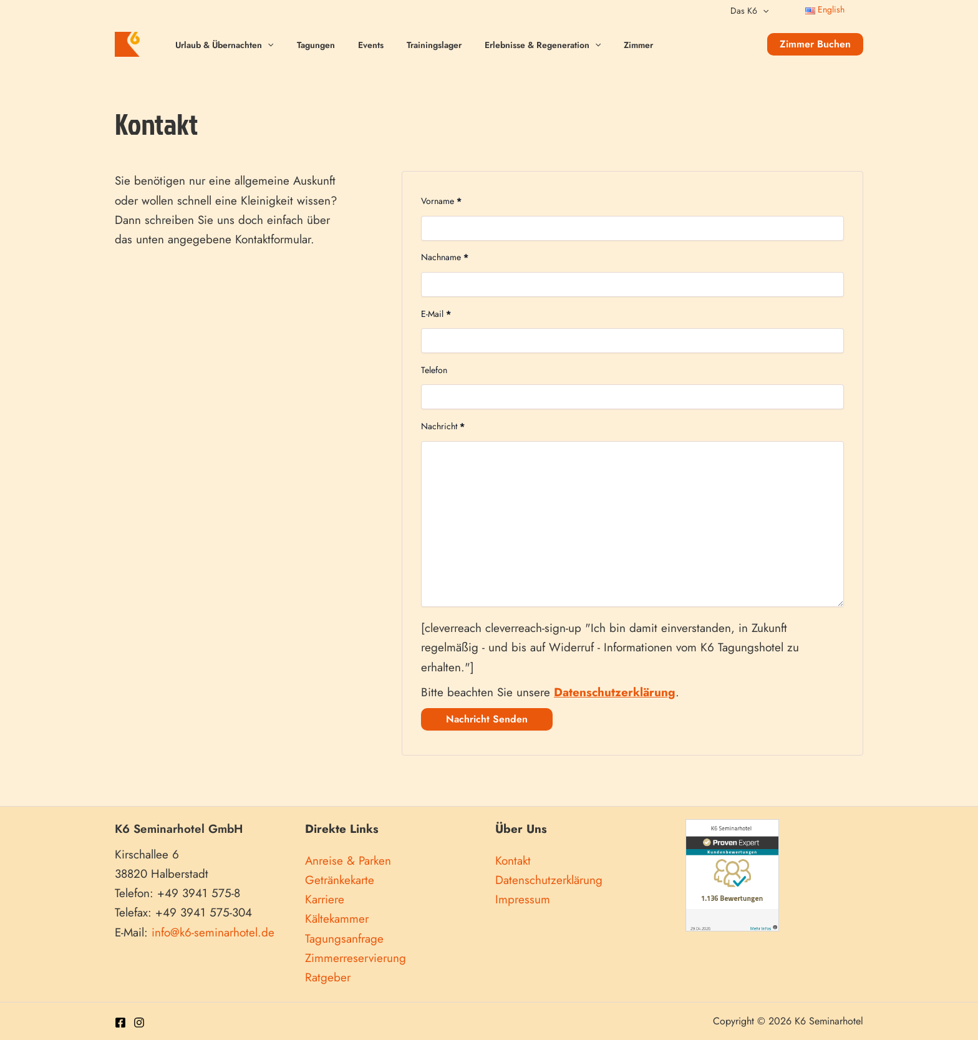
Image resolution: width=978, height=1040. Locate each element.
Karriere (324, 899)
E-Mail (436, 314)
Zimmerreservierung (355, 958)
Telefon (434, 370)
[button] (815, 44)
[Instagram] (139, 1022)
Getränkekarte (339, 880)
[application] (765, 10)
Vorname (441, 201)
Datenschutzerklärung (549, 880)
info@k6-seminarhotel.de (213, 932)
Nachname (444, 257)
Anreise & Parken (348, 860)
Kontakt (513, 860)
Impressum (522, 899)
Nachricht (443, 426)
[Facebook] (120, 1022)
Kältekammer (337, 918)
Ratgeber (328, 977)
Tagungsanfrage (344, 938)
